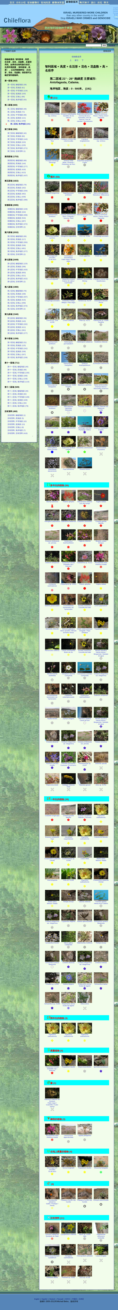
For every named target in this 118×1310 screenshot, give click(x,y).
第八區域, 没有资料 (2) (16, 309)
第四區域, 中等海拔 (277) (17, 166)
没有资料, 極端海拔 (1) (16, 415)
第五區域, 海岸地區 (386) (17, 200)
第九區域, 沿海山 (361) (16, 330)
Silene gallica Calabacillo (68, 945)
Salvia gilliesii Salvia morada (52, 449)
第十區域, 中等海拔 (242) (17, 348)
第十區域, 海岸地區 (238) (17, 357)
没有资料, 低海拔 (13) (16, 424)
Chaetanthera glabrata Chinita (52, 860)
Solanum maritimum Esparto (101, 430)
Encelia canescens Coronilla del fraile (85, 607)
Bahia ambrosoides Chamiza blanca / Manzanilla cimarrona (101, 388)
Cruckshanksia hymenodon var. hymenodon (68, 609)
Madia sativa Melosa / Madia (101, 860)
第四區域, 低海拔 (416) (16, 169)
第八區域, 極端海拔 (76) (16, 291)
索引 (77, 60)
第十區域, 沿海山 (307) (16, 354)
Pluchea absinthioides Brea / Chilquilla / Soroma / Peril (68, 217)
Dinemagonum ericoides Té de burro (52, 258)
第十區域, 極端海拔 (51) (16, 342)
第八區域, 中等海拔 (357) (17, 297)
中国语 (74, 1299)
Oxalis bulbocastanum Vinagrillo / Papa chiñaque (84, 632)
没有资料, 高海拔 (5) (15, 418)
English (36, 1299)
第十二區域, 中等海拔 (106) (18, 397)
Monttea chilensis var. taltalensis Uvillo (101, 409)
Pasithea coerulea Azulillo (52, 765)
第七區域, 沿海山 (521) (16, 276)
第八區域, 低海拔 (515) (16, 300)
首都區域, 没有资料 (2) (16, 227)
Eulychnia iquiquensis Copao (84, 162)
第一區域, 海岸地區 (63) (16, 100)
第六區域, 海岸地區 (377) (17, 251)
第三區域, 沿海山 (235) (16, 145)
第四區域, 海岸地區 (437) (17, 175)
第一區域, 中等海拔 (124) (17, 91)
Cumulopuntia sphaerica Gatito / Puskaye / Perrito (52, 1204)
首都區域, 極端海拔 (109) (17, 209)
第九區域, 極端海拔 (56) (16, 318)
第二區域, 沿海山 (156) (16, 121)
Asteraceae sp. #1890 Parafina (100, 322)
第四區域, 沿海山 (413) (16, 172)
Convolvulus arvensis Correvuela (84, 675)
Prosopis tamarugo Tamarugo (52, 162)
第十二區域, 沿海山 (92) (16, 403)
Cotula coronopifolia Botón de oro (68, 652)
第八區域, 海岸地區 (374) (17, 306)
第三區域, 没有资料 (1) (16, 151)
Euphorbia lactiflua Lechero (52, 238)
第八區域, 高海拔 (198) (16, 294)
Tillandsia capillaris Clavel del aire (85, 720)
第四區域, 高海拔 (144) (16, 163)
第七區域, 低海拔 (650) (16, 273)
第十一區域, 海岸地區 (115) (18, 382)
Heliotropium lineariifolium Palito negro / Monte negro (68, 259)
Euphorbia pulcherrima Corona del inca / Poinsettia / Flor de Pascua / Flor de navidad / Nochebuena (84, 118)
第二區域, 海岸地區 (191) (20, 124)
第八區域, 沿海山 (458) (16, 303)
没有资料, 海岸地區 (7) (16, 430)
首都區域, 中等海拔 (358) (17, 215)
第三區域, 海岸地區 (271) (17, 148)
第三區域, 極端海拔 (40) (16, 133)
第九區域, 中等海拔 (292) (17, 324)
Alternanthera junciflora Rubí (85, 216)
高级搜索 (111, 46)
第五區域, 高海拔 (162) (16, 188)
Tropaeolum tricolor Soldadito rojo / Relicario (68, 565)
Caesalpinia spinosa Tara (52, 141)
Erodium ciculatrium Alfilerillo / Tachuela (85, 817)
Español (44, 1299)
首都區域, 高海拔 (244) (16, 212)
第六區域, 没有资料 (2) (16, 254)
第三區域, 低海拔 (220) (16, 142)
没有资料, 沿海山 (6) (15, 427)
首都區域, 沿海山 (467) (16, 221)
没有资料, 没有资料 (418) (17, 433)
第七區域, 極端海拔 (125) (17, 264)
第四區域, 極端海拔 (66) (16, 160)
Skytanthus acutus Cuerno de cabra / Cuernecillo (68, 282)
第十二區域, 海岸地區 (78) (17, 406)
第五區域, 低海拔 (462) (16, 194)
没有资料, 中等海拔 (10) (16, 421)
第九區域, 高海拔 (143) (16, 321)
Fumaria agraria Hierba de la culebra (101, 903)
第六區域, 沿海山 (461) (16, 248)
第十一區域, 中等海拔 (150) (18, 373)
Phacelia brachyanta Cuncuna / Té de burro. (68, 765)
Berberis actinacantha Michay (84, 281)
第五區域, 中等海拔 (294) (17, 191)
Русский (60, 1299)
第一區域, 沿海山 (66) (16, 97)
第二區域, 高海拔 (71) (16, 112)
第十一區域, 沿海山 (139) (17, 379)
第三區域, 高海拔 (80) (16, 136)
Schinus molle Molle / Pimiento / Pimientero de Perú (68, 163)
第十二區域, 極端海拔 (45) (17, 391)
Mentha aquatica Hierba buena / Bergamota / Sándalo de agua (101, 654)
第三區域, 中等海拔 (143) (17, 139)
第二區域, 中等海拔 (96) (16, 115)
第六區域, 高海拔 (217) (16, 239)
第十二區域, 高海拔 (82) (16, 394)
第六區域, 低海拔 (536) (16, 245)
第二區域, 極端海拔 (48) (16, 109)
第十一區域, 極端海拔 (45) (17, 367)
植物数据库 (76, 57)
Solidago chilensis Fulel (68, 787)
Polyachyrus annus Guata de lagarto (85, 986)
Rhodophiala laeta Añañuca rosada (101, 564)
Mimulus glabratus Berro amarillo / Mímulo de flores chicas (68, 632)
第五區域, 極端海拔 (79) (16, 185)
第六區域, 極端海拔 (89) (16, 236)
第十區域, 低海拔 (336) (16, 351)
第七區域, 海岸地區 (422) (17, 279)
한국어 (67, 1299)
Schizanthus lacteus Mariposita (101, 923)
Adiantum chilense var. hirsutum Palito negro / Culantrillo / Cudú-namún (52, 1104)
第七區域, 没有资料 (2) (16, 282)
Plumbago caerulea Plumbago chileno (85, 430)
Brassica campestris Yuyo (52, 839)
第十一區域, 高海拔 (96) (16, 370)
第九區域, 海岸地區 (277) (17, 333)
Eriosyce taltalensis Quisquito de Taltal (52, 1236)
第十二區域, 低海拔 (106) (17, 400)
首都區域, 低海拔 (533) (16, 218)
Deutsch (52, 1299)
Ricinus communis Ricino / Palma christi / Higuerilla (101, 117)
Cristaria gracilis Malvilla (101, 523)
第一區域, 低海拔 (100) (16, 94)
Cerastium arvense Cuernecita (68, 675)
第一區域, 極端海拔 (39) (16, 85)
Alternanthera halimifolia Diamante (68, 409)
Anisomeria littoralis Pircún (101, 302)
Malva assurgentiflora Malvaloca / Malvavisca (101, 195)
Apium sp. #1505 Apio (85, 1236)
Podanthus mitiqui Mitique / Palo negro (68, 302)
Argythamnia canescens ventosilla (101, 1237)
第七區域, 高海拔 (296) (16, 267)
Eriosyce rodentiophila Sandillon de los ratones (68, 117)
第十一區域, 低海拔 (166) (17, 376)
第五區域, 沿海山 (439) (16, 197)
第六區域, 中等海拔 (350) (17, 242)
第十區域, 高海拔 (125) (16, 345)
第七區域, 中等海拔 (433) (17, 270)
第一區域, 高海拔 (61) (16, 88)
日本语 (81, 1299)
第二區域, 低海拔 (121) (16, 118)
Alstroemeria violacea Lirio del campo (84, 503)
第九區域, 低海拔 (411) (16, 327)
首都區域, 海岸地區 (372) (17, 224)
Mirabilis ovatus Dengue (101, 543)
